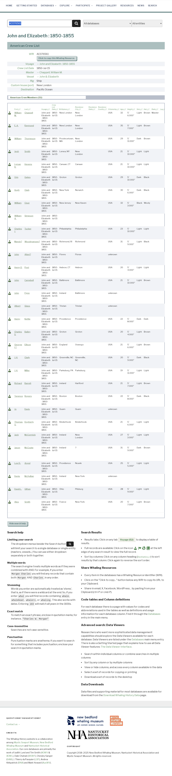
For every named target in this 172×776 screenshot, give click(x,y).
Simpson (29, 216)
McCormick (30, 435)
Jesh (16, 151)
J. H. (16, 357)
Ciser (27, 203)
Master (30, 72)
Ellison (28, 344)
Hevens (28, 164)
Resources (127, 5)
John (16, 254)
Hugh (17, 190)
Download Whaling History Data (121, 695)
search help (17, 523)
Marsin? (18, 241)
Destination (27, 89)
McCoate (29, 447)
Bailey (27, 332)
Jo (15, 409)
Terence (18, 396)
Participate (84, 5)
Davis (27, 409)
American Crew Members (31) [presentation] (26, 97)
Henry (17, 319)
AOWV (44, 752)
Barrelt (28, 383)
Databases (49, 5)
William (17, 138)
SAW (9, 759)
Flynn (27, 293)
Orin (16, 177)
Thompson (30, 138)
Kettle (27, 319)
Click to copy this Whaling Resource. (56, 58)
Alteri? (28, 254)
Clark (27, 190)
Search (152, 5)
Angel (27, 463)
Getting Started (26, 5)
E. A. (16, 125)
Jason (17, 447)
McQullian (29, 476)
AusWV (46, 762)
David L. (18, 489)
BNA (20, 762)
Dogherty (29, 422)
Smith (27, 151)
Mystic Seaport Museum (26, 742)
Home (9, 5)
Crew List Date (25, 68)
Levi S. (17, 463)
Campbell (29, 280)
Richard (18, 383)
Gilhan (28, 489)
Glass (27, 306)
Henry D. (18, 267)
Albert (17, 306)
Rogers (28, 396)
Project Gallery (106, 5)
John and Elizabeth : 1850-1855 (57, 64)
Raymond (29, 125)
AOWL (9, 756)
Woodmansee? (32, 241)
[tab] (47, 97)
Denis (17, 476)
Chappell (29, 112)
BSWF (32, 756)
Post (27, 267)
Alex (16, 502)
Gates (28, 177)
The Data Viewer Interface (116, 646)
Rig (32, 80)
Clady (27, 357)
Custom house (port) (22, 85)
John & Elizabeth (49, 76)
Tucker (28, 228)
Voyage (29, 64)
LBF (37, 759)
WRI (31, 54)
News (141, 5)
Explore (66, 5)
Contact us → (13, 724)
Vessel (30, 76)
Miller (27, 370)
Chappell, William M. (50, 72)
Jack (16, 435)
